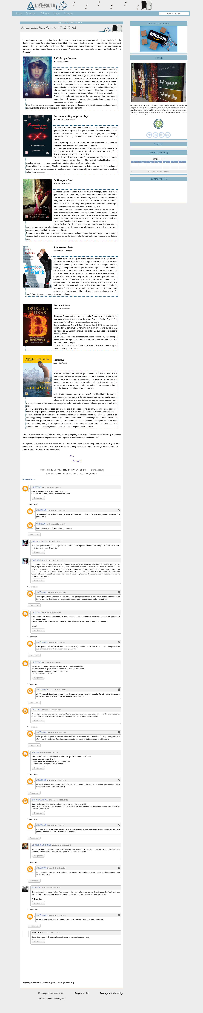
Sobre (56, 13)
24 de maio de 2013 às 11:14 (56, 868)
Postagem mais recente (50, 993)
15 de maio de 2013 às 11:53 (56, 510)
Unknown (36, 487)
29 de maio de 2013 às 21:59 (56, 524)
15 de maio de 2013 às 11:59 (56, 690)
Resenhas (31, 13)
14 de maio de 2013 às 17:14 (51, 612)
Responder (38, 498)
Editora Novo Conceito (71, 474)
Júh (83, 474)
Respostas (33, 504)
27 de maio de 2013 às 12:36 (51, 933)
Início (19, 13)
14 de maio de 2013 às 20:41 (51, 662)
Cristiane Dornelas (42, 844)
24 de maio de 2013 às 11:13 (56, 825)
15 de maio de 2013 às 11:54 (56, 592)
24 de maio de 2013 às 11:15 (56, 915)
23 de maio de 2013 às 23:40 (51, 888)
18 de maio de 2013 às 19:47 (61, 845)
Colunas (44, 13)
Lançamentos (91, 474)
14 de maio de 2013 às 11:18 (53, 560)
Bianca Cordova (40, 799)
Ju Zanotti (41, 510)
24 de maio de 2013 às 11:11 (56, 780)
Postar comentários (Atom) (55, 999)
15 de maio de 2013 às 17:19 (48, 752)
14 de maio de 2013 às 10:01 (51, 487)
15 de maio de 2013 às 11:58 (56, 642)
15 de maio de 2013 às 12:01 (56, 732)
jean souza (37, 541)
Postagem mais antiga (111, 993)
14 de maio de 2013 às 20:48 (51, 710)
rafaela (35, 752)
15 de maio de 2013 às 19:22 (58, 800)
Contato (68, 13)
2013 (59, 474)
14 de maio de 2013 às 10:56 (53, 541)
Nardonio (36, 887)
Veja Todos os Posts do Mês (158, 172)
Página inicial (81, 993)
